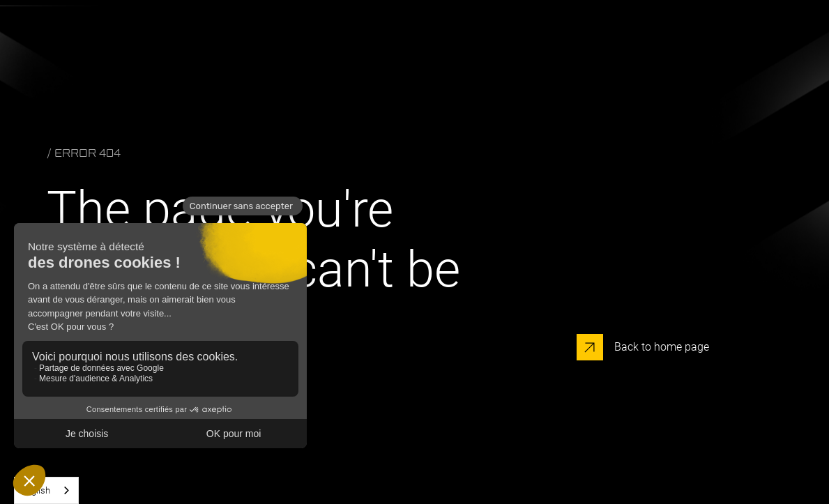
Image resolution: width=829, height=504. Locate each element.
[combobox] (46, 490)
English (36, 490)
